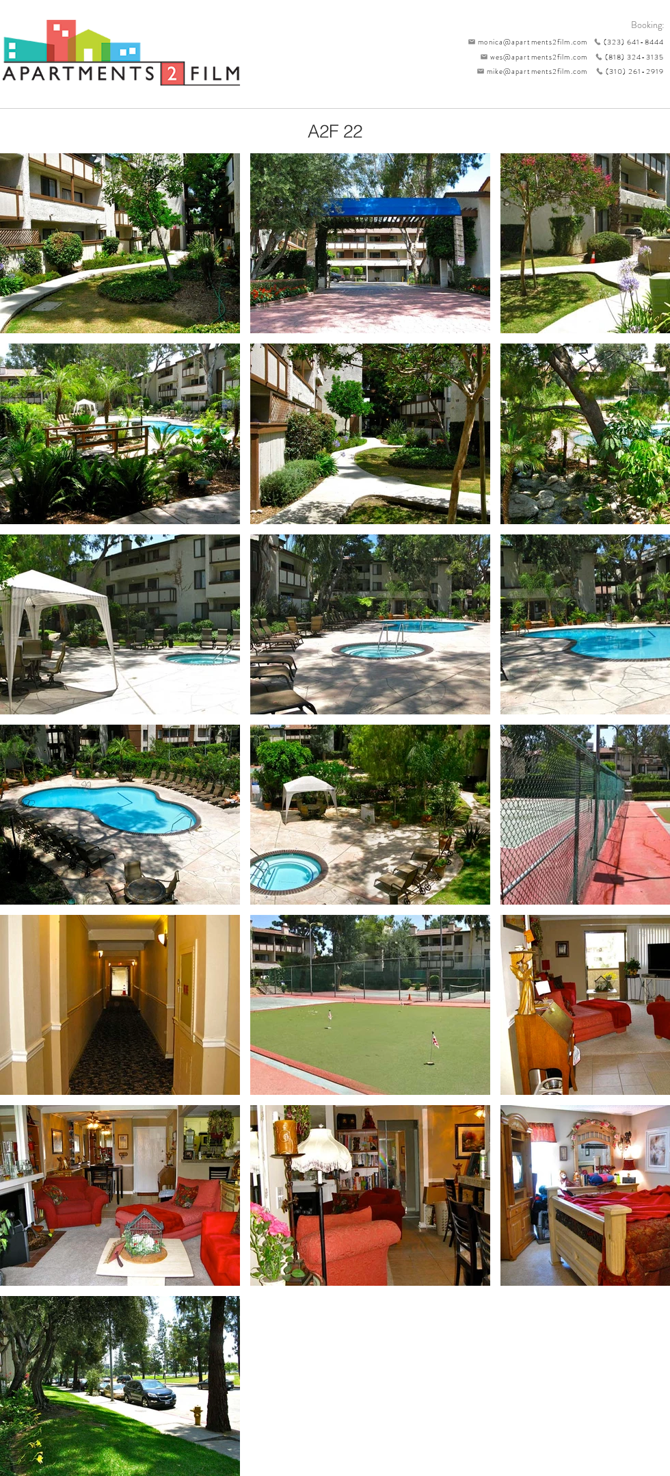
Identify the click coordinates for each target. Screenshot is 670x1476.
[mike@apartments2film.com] (528, 71)
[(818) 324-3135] (625, 56)
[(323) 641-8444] (625, 41)
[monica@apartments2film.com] (524, 41)
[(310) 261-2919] (625, 71)
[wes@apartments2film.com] (531, 56)
